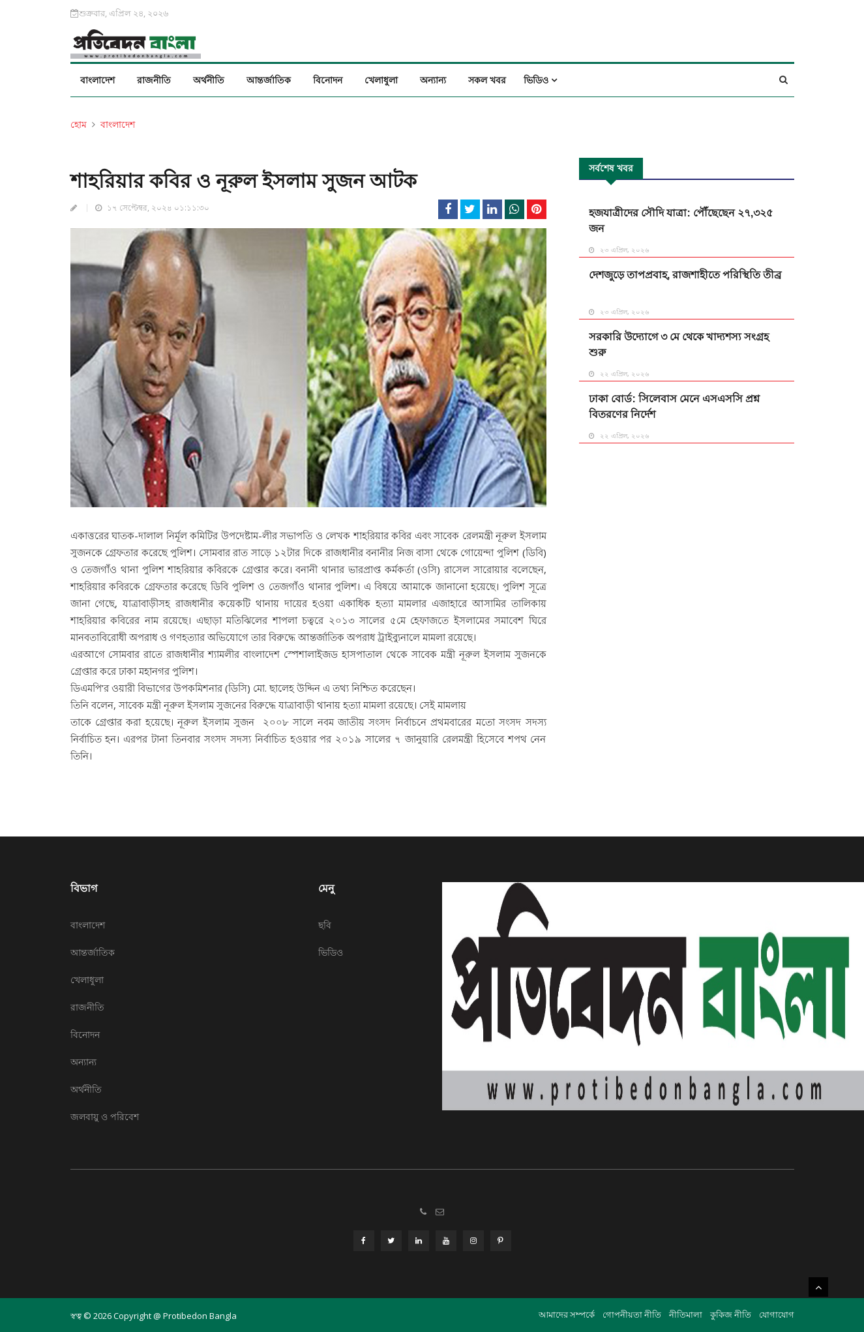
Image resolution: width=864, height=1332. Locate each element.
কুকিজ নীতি (730, 1313)
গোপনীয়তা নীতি (632, 1313)
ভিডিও (540, 80)
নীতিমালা (685, 1313)
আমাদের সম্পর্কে (567, 1313)
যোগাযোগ (776, 1313)
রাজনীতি (154, 80)
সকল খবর (487, 80)
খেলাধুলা (381, 80)
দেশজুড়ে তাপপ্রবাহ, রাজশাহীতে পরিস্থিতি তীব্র (685, 274)
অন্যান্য (433, 80)
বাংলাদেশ (97, 80)
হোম (78, 124)
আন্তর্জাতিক (268, 80)
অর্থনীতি (208, 80)
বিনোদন (327, 80)
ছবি (324, 925)
